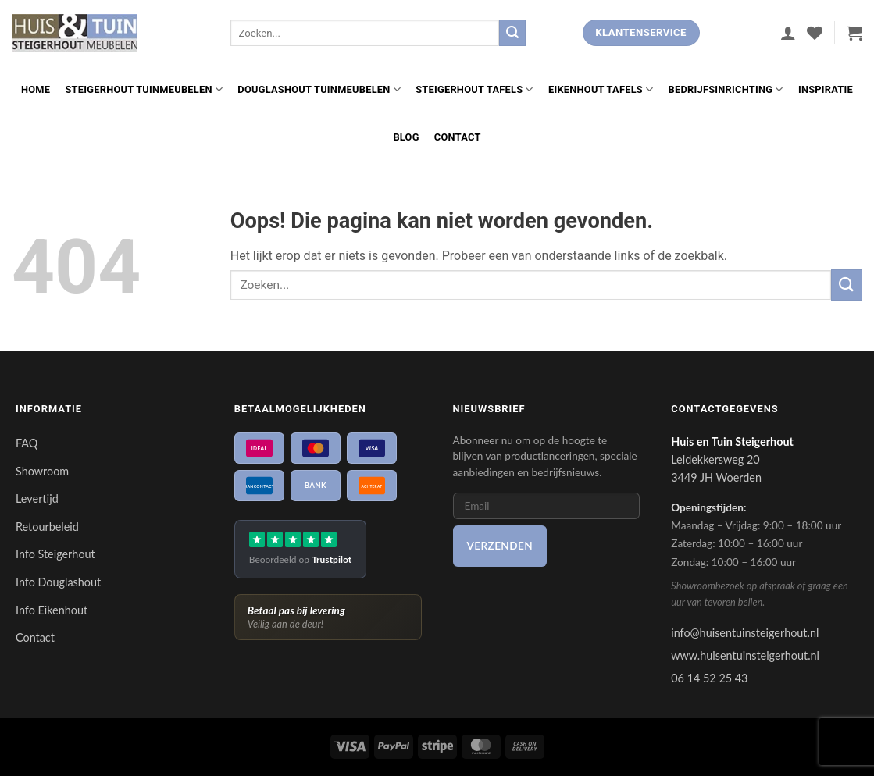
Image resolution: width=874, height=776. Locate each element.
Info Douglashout (58, 582)
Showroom (42, 471)
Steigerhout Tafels (474, 89)
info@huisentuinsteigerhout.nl (745, 632)
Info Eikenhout (51, 610)
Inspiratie (825, 89)
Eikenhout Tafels (600, 89)
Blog (406, 137)
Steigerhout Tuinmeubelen (144, 89)
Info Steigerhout (55, 554)
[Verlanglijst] (814, 33)
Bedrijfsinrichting (726, 89)
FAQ (26, 443)
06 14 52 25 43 (709, 678)
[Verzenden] (512, 33)
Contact (457, 137)
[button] (788, 33)
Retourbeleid (47, 526)
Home (35, 89)
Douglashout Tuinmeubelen (319, 89)
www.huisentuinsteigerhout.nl (745, 655)
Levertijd (37, 498)
